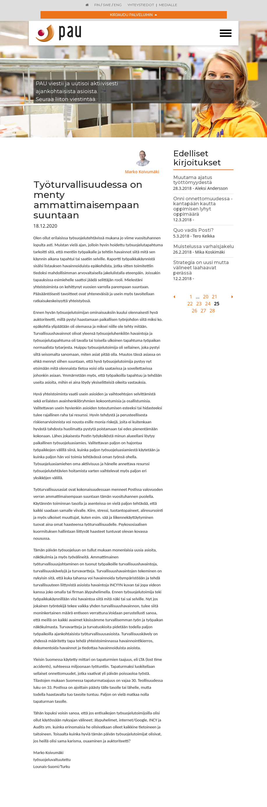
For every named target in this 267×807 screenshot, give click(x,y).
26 (194, 310)
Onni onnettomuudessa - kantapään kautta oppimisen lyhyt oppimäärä (203, 206)
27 (203, 310)
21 (214, 296)
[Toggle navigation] (225, 33)
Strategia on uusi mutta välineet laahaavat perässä (201, 267)
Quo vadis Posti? (193, 230)
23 (198, 303)
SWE (107, 5)
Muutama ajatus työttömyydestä (192, 180)
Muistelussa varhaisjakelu (203, 246)
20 (205, 296)
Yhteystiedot (141, 5)
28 (212, 310)
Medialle (168, 5)
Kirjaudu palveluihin (133, 15)
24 (208, 303)
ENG (118, 5)
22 (190, 303)
